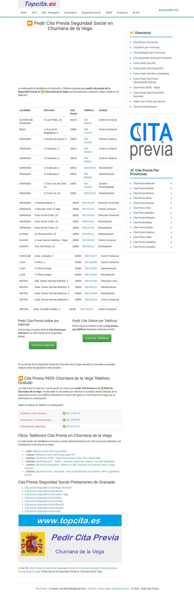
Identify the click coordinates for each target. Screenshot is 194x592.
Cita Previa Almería (143, 193)
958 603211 (91, 287)
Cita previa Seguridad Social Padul (43, 497)
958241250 (88, 227)
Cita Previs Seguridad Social (60, 568)
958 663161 (88, 246)
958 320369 (91, 262)
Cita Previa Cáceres (143, 232)
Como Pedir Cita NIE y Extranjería (151, 73)
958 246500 (88, 215)
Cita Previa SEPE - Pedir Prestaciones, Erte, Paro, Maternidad (67, 458)
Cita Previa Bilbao (142, 222)
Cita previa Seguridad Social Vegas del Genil (48, 487)
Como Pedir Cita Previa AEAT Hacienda (148, 94)
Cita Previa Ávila (142, 207)
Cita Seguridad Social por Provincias (152, 58)
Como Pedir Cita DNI (144, 63)
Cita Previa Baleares (144, 217)
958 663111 (88, 234)
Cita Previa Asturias (143, 203)
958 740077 (91, 256)
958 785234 (86, 309)
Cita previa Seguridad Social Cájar (43, 511)
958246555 (90, 167)
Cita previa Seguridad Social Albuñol (44, 491)
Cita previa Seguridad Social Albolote (44, 508)
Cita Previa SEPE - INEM (146, 87)
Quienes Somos (121, 588)
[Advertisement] (70, 58)
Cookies (92, 588)
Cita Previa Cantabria (144, 242)
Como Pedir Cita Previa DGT (148, 68)
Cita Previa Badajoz (143, 212)
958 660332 (88, 240)
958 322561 (91, 268)
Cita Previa (35, 568)
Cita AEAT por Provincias (146, 47)
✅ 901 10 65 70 (71, 413)
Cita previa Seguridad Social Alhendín (44, 504)
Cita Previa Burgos (143, 227)
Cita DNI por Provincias (145, 42)
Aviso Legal (104, 588)
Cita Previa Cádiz (142, 237)
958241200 (90, 193)
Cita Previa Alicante (143, 188)
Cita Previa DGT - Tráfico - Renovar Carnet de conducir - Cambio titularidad (74, 461)
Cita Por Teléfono (97, 338)
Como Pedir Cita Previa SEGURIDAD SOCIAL (145, 80)
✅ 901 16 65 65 (71, 420)
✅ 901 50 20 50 (71, 426)
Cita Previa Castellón (144, 247)
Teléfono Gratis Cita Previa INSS (49, 451)
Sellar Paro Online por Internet (149, 101)
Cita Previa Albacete (144, 183)
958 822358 (91, 281)
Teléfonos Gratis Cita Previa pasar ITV (55, 454)
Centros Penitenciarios (145, 106)
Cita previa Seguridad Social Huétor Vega (46, 494)
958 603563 (91, 293)
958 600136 (91, 299)
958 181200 (88, 202)
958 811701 (88, 209)
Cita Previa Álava (142, 198)
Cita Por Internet (43, 345)
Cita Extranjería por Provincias (149, 52)
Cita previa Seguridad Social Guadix (44, 501)
